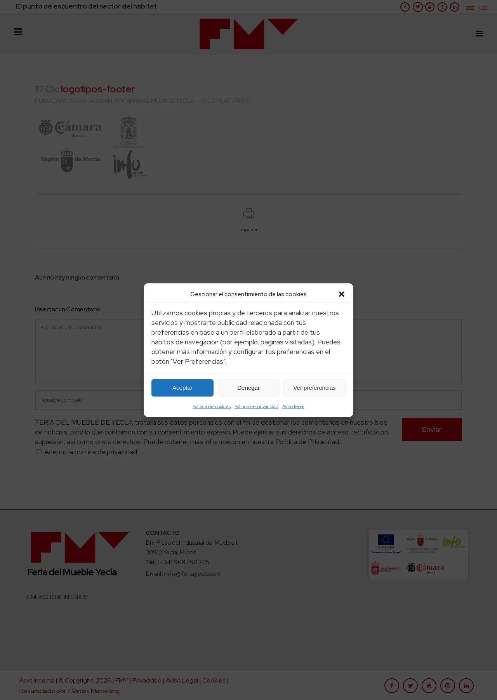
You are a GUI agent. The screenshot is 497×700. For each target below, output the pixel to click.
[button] (342, 294)
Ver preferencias (314, 387)
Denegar (248, 387)
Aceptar (182, 387)
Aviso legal (293, 406)
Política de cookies (212, 406)
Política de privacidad (256, 406)
